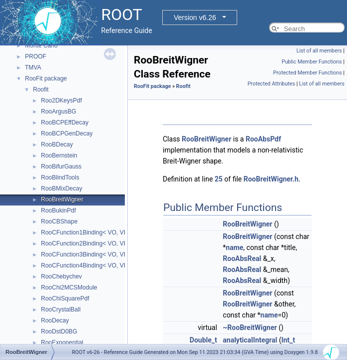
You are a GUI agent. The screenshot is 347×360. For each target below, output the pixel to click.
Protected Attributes (271, 83)
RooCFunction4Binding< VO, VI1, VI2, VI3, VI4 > (106, 265)
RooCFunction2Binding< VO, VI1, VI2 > (93, 243)
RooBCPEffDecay (64, 122)
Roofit (40, 89)
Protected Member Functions (307, 73)
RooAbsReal (242, 258)
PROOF (35, 56)
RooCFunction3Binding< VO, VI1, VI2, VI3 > (99, 254)
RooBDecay (57, 144)
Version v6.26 (195, 18)
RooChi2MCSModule (69, 287)
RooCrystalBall (60, 309)
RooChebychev (61, 276)
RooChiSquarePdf (65, 298)
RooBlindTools (60, 177)
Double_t (203, 340)
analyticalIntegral (250, 340)
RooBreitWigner (62, 199)
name (234, 248)
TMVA (33, 67)
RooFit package (46, 78)
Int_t (288, 340)
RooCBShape (59, 221)
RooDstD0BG (59, 331)
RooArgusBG (58, 111)
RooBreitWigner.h (271, 179)
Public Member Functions (312, 61)
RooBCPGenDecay (66, 133)
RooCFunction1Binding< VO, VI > (85, 232)
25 (219, 179)
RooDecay (55, 320)
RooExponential (62, 342)
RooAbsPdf (263, 139)
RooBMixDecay (61, 188)
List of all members (319, 51)
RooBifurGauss (61, 166)
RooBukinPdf (58, 210)
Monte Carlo (41, 45)
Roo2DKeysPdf (61, 100)
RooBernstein (59, 155)
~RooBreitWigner (250, 328)
